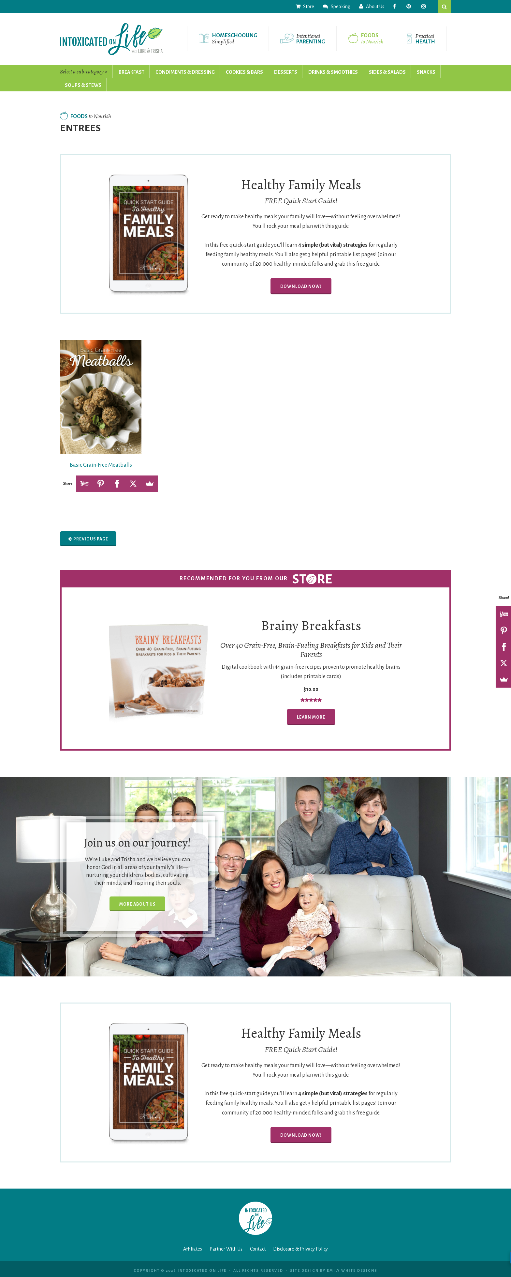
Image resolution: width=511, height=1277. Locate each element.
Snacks (426, 72)
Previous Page (88, 539)
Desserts (285, 72)
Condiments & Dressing (185, 72)
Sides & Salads (387, 72)
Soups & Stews (83, 85)
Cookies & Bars (244, 72)
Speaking (336, 6)
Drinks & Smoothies (333, 72)
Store (305, 6)
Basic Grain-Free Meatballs (101, 465)
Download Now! (301, 286)
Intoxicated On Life (111, 39)
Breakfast (131, 72)
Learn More (311, 717)
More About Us (137, 904)
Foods (85, 116)
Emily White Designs (352, 1270)
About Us (371, 6)
